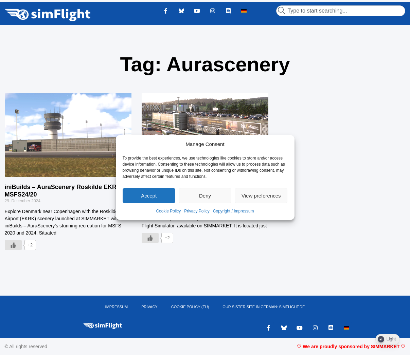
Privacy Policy (197, 211)
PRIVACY (149, 307)
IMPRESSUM (116, 307)
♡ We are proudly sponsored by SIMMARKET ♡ (351, 346)
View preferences (261, 196)
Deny (205, 196)
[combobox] (340, 10)
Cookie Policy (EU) (190, 307)
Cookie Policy (168, 211)
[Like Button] (13, 245)
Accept (149, 196)
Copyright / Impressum (233, 211)
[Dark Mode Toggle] (387, 339)
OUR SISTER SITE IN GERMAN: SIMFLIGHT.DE (263, 307)
